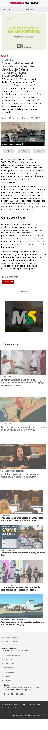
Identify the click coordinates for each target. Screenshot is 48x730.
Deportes (7, 676)
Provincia (7, 668)
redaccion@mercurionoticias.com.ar (21, 687)
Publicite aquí (9, 642)
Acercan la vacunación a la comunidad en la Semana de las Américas (22, 428)
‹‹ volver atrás (24, 292)
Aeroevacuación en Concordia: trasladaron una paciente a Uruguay (22, 623)
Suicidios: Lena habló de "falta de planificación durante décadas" (19, 475)
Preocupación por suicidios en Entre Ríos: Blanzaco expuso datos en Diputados (21, 519)
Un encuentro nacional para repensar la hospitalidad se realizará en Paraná (20, 588)
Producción (8, 672)
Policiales (8, 664)
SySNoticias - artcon (30, 715)
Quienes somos (10, 637)
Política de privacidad (10, 708)
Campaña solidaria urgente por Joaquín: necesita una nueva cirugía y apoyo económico (22, 382)
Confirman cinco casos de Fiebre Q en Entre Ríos (22, 554)
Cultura (7, 681)
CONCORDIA (8, 282)
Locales (7, 659)
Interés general (11, 655)
